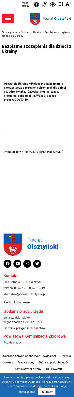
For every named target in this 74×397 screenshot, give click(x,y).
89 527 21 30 (22, 288)
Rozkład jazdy (13, 342)
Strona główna (9, 32)
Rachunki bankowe (17, 302)
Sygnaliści (49, 356)
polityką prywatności (27, 381)
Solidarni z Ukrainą (31, 32)
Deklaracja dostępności (54, 362)
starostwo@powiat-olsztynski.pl (24, 294)
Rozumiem (46, 391)
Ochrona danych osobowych (21, 356)
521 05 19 (38, 288)
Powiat (57, 18)
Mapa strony (25, 4)
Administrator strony (27, 369)
